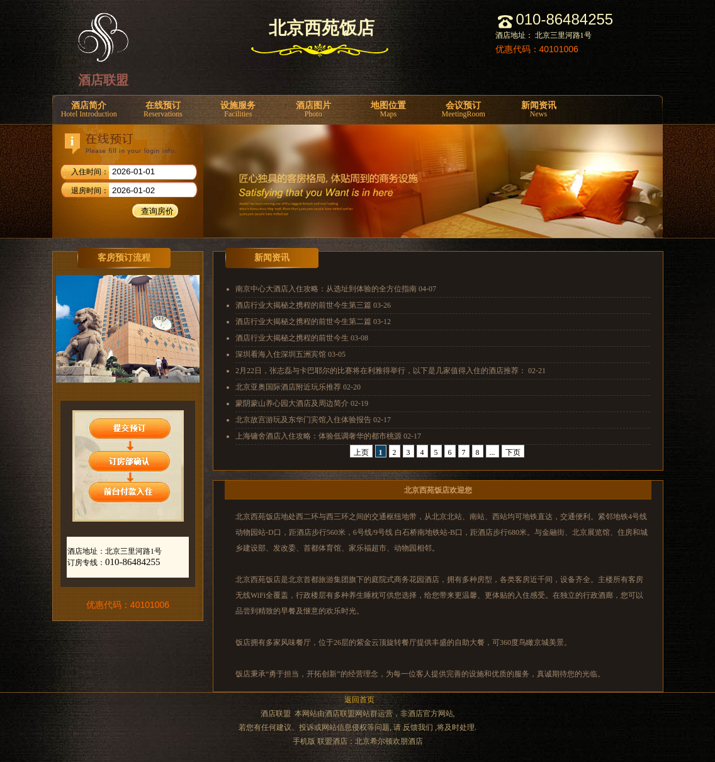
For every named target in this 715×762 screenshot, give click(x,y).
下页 (513, 452)
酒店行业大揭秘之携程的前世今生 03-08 (301, 337)
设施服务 (238, 110)
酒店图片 (313, 110)
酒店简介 (88, 110)
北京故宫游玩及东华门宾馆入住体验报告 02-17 (313, 419)
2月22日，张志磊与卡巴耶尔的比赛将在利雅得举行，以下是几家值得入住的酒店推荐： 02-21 (390, 370)
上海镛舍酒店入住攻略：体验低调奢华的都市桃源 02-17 (328, 436)
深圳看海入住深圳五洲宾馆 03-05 (290, 354)
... (492, 452)
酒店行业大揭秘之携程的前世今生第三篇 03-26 (313, 305)
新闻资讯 (538, 110)
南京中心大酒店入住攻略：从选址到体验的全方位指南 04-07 (335, 288)
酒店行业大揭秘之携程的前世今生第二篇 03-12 (313, 321)
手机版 (304, 741)
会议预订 (463, 110)
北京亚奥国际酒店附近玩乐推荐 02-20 (298, 387)
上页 (361, 452)
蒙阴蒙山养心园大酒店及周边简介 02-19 (301, 403)
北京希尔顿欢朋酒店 (389, 741)
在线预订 (162, 110)
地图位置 (388, 110)
